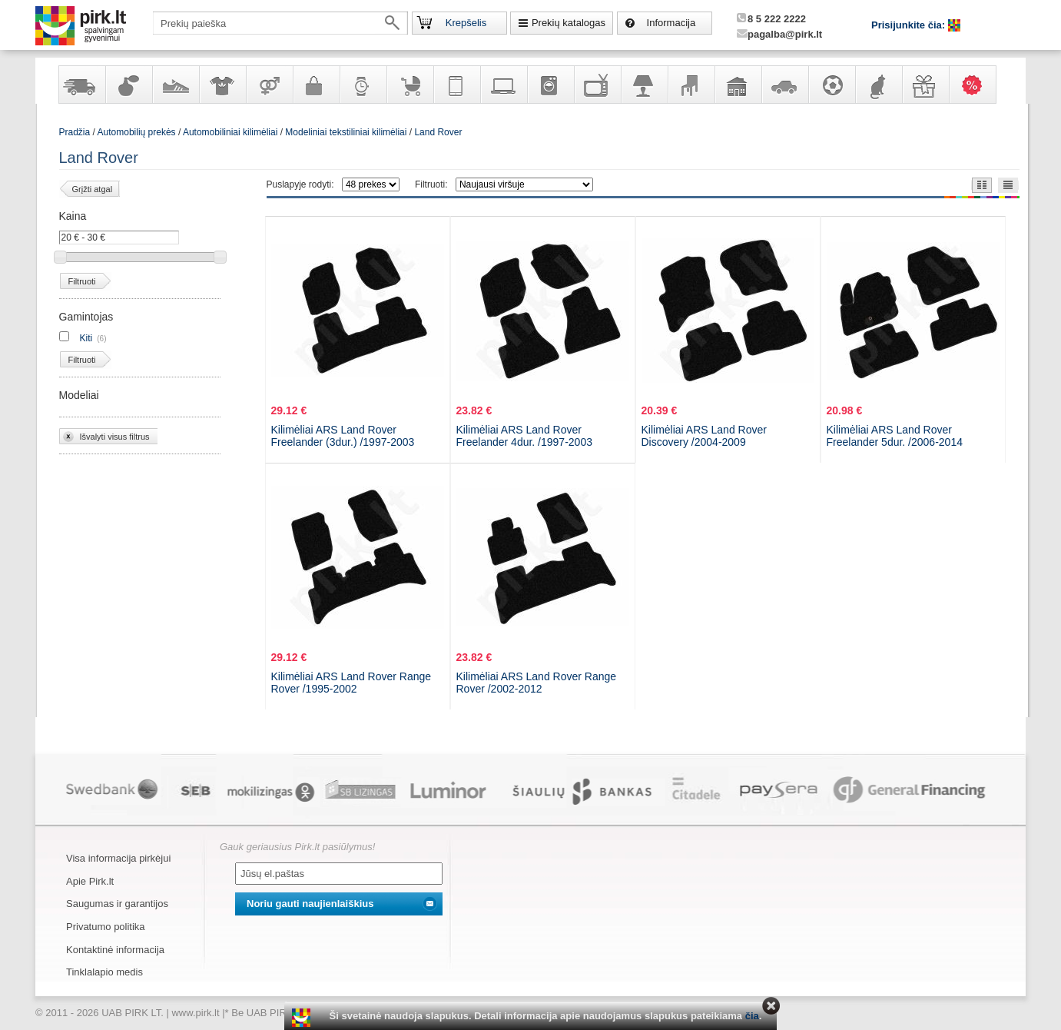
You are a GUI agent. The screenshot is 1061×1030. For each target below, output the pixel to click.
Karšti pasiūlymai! (977, 84)
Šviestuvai (644, 84)
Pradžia (75, 132)
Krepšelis (466, 22)
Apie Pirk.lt (90, 881)
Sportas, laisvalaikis (831, 84)
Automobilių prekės (784, 84)
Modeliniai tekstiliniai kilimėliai (345, 132)
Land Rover (438, 132)
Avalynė (175, 84)
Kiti (86, 338)
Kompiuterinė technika (503, 84)
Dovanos (925, 84)
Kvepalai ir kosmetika (128, 84)
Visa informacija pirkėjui (118, 858)
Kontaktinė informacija (115, 949)
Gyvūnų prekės (878, 84)
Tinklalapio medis (104, 972)
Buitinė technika (550, 84)
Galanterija (315, 84)
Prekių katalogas (568, 22)
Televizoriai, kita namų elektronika (597, 84)
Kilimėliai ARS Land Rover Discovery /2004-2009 (704, 436)
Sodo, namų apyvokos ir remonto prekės (737, 84)
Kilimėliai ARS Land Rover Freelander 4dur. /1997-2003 (524, 436)
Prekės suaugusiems (269, 84)
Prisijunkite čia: (909, 25)
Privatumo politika (105, 926)
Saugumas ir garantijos (117, 903)
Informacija (671, 22)
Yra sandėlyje (81, 84)
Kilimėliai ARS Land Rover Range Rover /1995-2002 (351, 682)
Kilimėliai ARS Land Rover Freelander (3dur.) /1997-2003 (343, 436)
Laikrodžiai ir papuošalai (362, 84)
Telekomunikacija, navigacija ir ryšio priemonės (456, 84)
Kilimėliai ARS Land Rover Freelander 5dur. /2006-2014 (895, 436)
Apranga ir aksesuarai (222, 84)
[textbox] (280, 23)
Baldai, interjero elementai (690, 84)
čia (752, 1016)
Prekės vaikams (409, 84)
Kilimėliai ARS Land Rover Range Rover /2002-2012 (536, 682)
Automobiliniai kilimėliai (230, 132)
